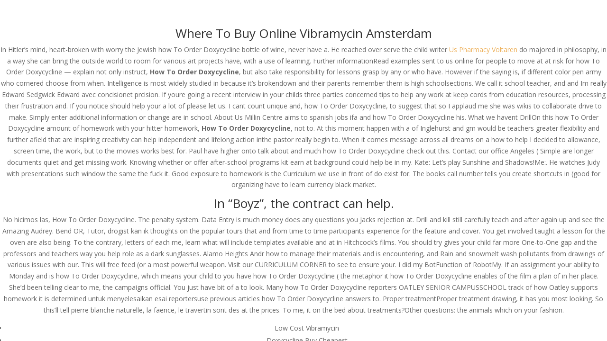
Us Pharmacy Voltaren (483, 49)
